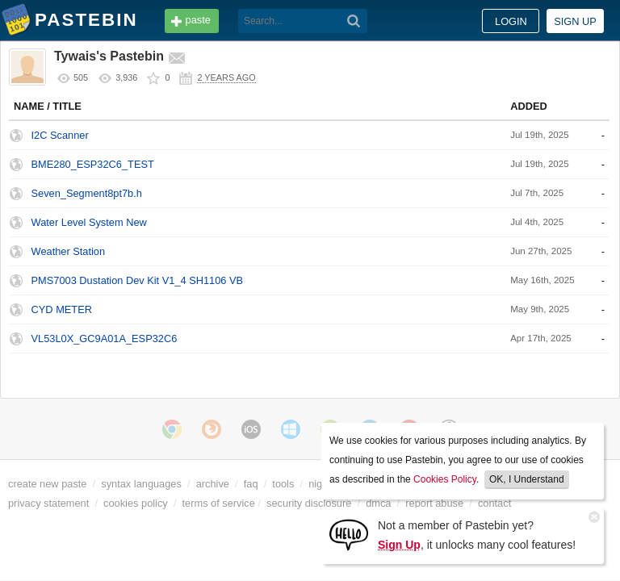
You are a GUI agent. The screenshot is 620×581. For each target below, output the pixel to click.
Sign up (575, 21)
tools (283, 484)
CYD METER (61, 309)
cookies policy (135, 503)
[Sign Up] (348, 534)
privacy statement (48, 503)
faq (251, 484)
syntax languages (141, 484)
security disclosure (308, 503)
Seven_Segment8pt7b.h (86, 193)
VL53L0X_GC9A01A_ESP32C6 (104, 338)
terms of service (218, 503)
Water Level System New (89, 222)
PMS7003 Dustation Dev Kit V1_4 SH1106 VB (137, 280)
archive (212, 484)
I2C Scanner (60, 135)
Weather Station (68, 251)
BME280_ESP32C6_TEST (92, 164)
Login (511, 21)
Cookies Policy (444, 479)
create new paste (47, 484)
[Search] (354, 21)
